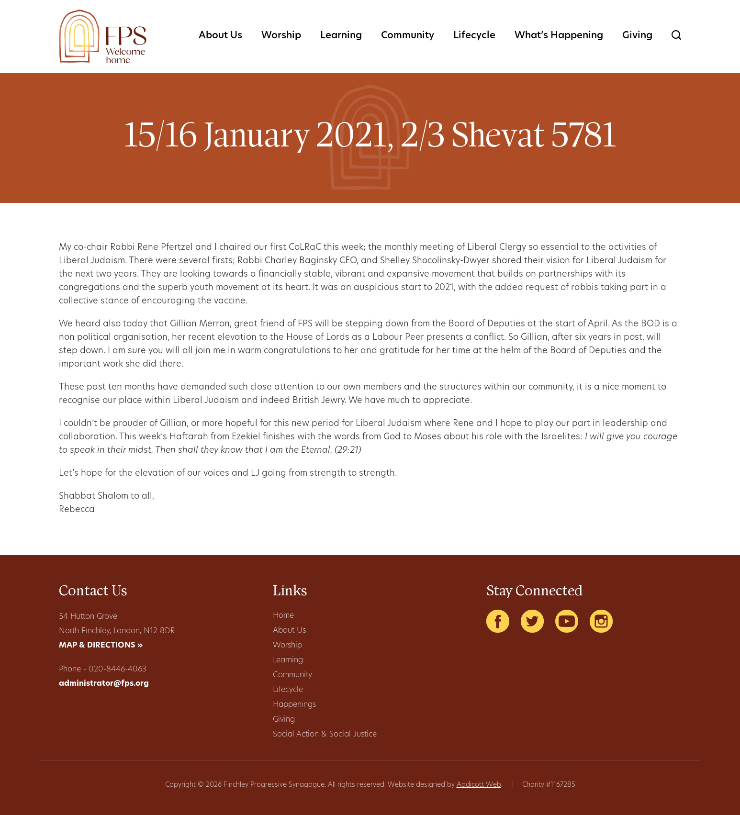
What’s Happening (559, 36)
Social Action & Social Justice (325, 734)
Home (283, 616)
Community (407, 36)
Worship (281, 36)
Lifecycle (474, 36)
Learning (341, 36)
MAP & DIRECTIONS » (101, 645)
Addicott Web (479, 785)
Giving (637, 36)
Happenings (294, 705)
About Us (220, 36)
